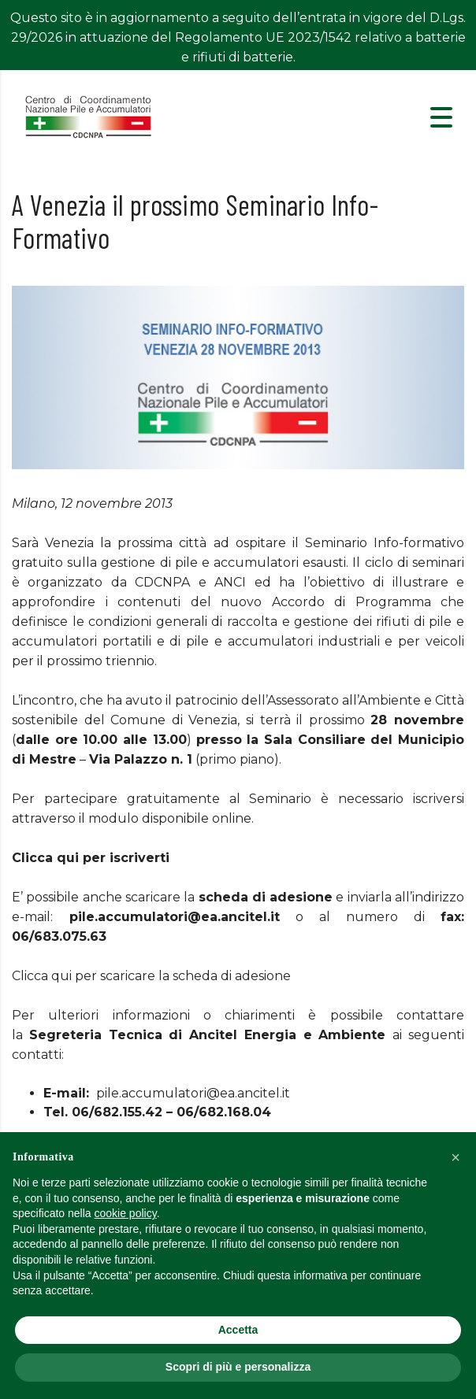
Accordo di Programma (351, 572)
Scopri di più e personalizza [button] (238, 1366)
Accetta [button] (238, 1329)
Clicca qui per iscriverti (90, 828)
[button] (455, 1157)
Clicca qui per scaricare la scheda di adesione (151, 946)
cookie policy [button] (126, 1213)
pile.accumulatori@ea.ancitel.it (193, 1064)
